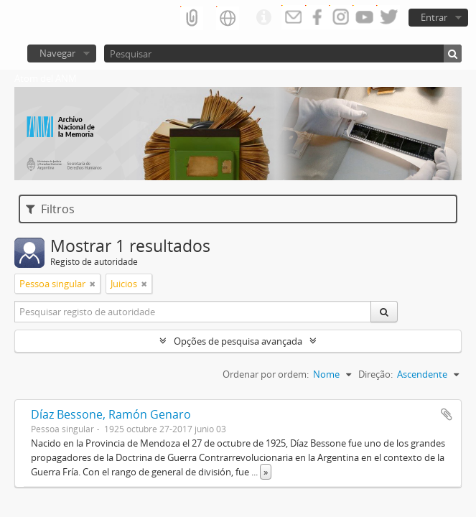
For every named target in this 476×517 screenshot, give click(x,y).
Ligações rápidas (263, 18)
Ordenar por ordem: (266, 374)
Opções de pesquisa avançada (238, 341)
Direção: (375, 374)
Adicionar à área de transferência (446, 414)
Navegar (57, 53)
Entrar (434, 17)
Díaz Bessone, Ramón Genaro (111, 414)
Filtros (50, 209)
